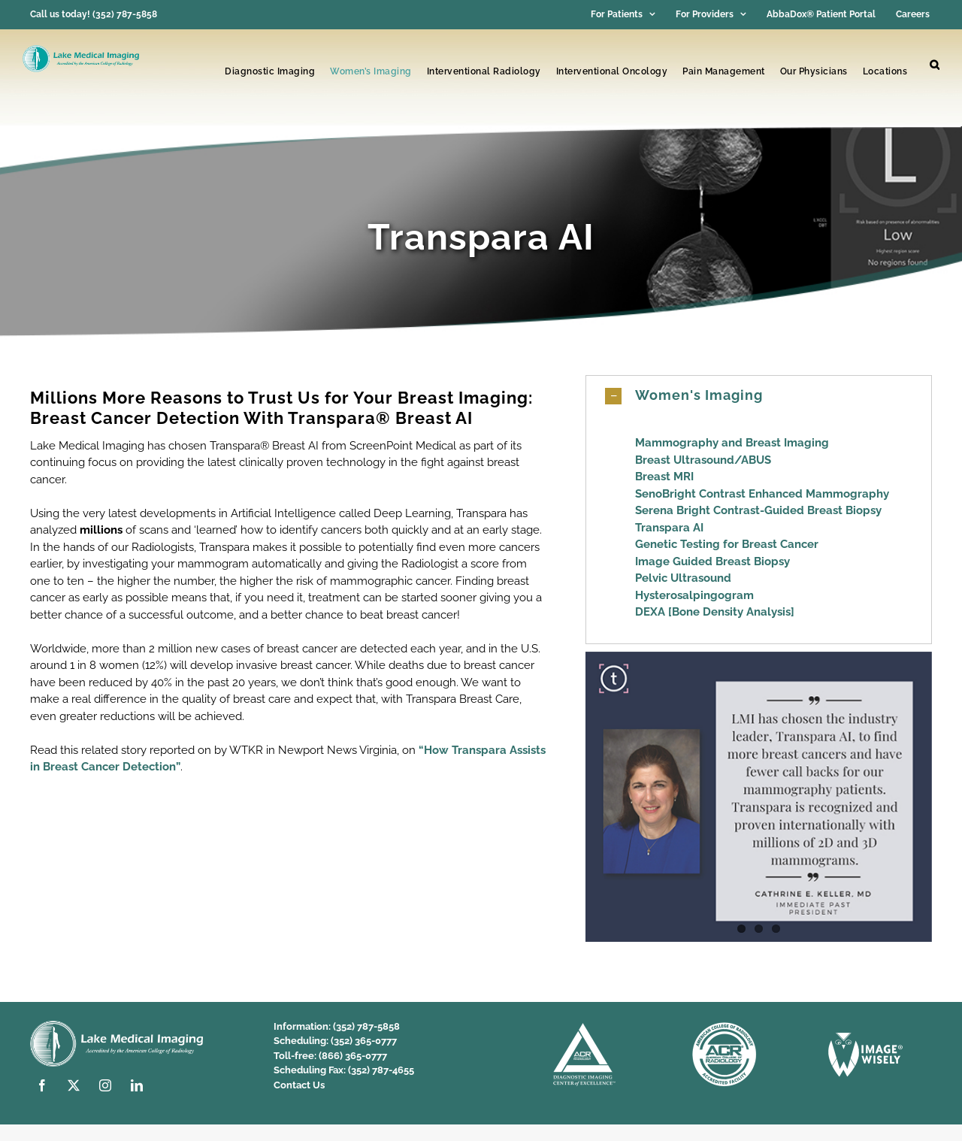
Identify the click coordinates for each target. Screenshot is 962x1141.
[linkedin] (137, 1085)
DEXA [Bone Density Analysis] (714, 612)
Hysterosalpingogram (694, 595)
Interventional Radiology (484, 71)
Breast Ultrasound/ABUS (703, 460)
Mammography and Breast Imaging (732, 442)
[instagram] (105, 1085)
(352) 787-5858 (366, 1026)
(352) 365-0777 (364, 1040)
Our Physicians (814, 71)
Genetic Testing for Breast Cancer (726, 544)
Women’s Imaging (371, 71)
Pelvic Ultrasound (683, 578)
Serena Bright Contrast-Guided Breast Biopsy (758, 510)
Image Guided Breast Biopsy (712, 561)
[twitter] (74, 1085)
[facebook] (42, 1085)
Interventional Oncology (612, 71)
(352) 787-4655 (381, 1070)
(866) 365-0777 (353, 1055)
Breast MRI (664, 476)
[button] (934, 65)
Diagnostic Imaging (270, 71)
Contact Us (299, 1085)
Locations (885, 71)
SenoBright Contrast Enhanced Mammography (762, 494)
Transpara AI (669, 527)
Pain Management (723, 71)
